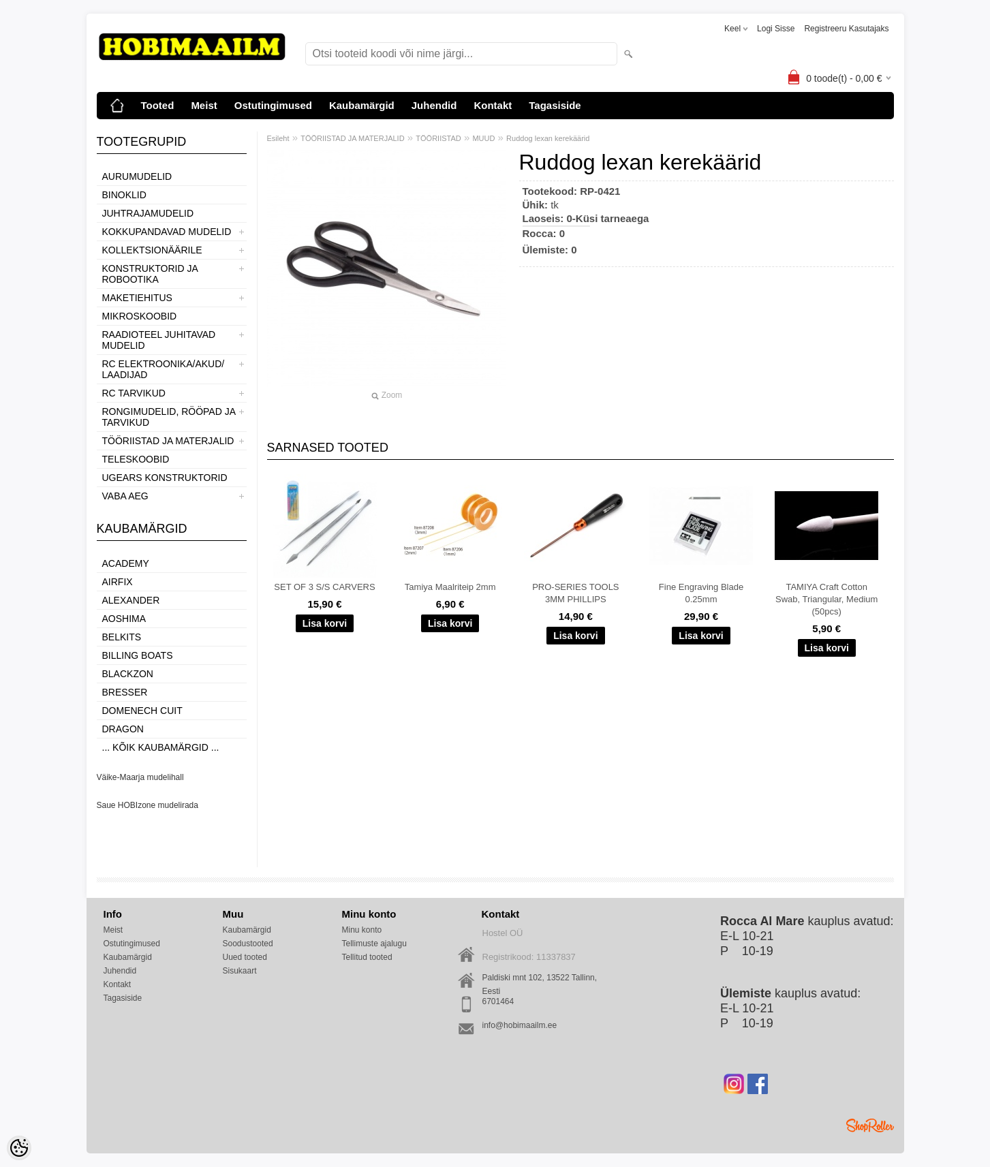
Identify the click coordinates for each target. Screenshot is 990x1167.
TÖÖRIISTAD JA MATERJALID (168, 440)
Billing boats (137, 655)
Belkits (122, 637)
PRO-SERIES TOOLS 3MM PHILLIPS (575, 593)
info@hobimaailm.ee (519, 1025)
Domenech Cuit (142, 710)
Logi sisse (775, 28)
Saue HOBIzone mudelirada (147, 805)
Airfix (117, 581)
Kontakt (493, 105)
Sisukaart (240, 971)
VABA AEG (125, 496)
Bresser (125, 692)
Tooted (157, 105)
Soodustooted (248, 943)
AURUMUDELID (137, 176)
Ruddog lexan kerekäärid (547, 138)
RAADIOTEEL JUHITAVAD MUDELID (159, 340)
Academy (125, 563)
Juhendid (434, 105)
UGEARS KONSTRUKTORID (165, 477)
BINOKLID (124, 194)
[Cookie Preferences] (19, 1148)
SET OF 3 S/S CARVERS (324, 587)
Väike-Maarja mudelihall (140, 777)
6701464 (498, 1001)
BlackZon (127, 673)
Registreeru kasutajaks (846, 28)
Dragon (123, 728)
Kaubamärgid (362, 105)
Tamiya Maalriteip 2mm (450, 587)
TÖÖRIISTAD (438, 138)
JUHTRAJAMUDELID (148, 213)
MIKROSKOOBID (139, 316)
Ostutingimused (273, 105)
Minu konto (362, 930)
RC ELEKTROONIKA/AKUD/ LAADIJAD (163, 369)
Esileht (278, 138)
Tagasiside (555, 105)
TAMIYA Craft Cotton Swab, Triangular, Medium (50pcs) (826, 599)
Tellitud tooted (367, 957)
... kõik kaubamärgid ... (160, 747)
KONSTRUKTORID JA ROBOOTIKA (150, 274)
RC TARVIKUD (134, 393)
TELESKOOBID (136, 459)
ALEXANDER (131, 600)
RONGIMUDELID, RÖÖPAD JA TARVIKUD (169, 417)
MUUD (483, 138)
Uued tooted (245, 957)
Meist (204, 105)
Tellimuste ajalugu (374, 943)
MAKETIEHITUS (137, 297)
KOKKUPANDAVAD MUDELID (167, 231)
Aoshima (124, 618)
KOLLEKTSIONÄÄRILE (152, 250)
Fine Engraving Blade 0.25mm (701, 593)
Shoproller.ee (870, 1125)
